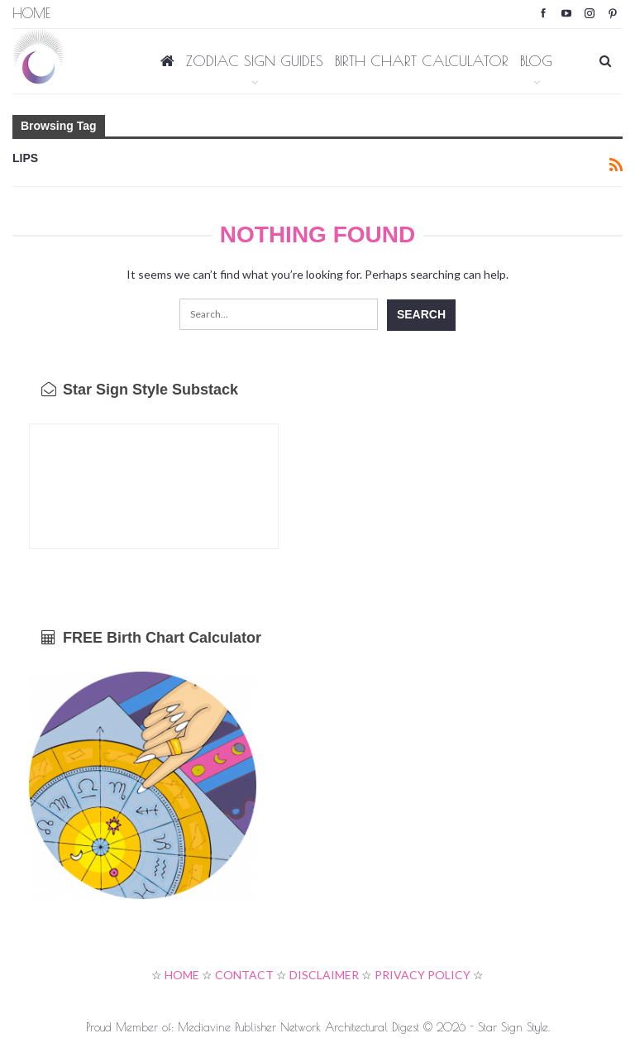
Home (31, 13)
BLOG (536, 60)
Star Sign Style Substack (139, 389)
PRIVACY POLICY (422, 975)
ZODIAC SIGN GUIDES (254, 60)
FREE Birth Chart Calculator (151, 637)
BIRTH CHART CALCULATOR (421, 60)
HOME (182, 975)
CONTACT (244, 975)
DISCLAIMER (324, 975)
